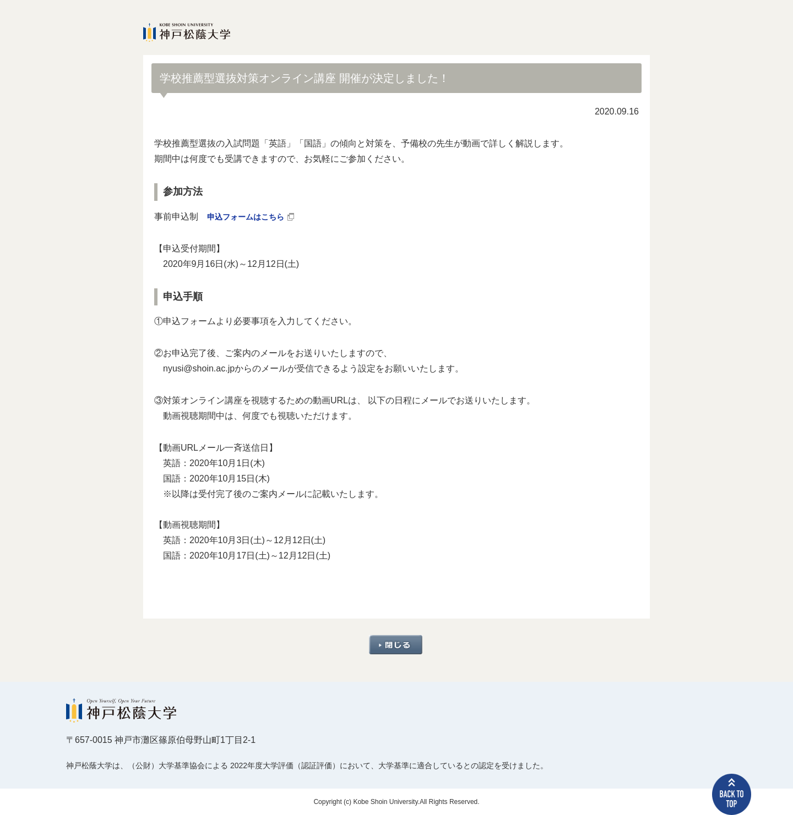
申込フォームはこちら (251, 216)
